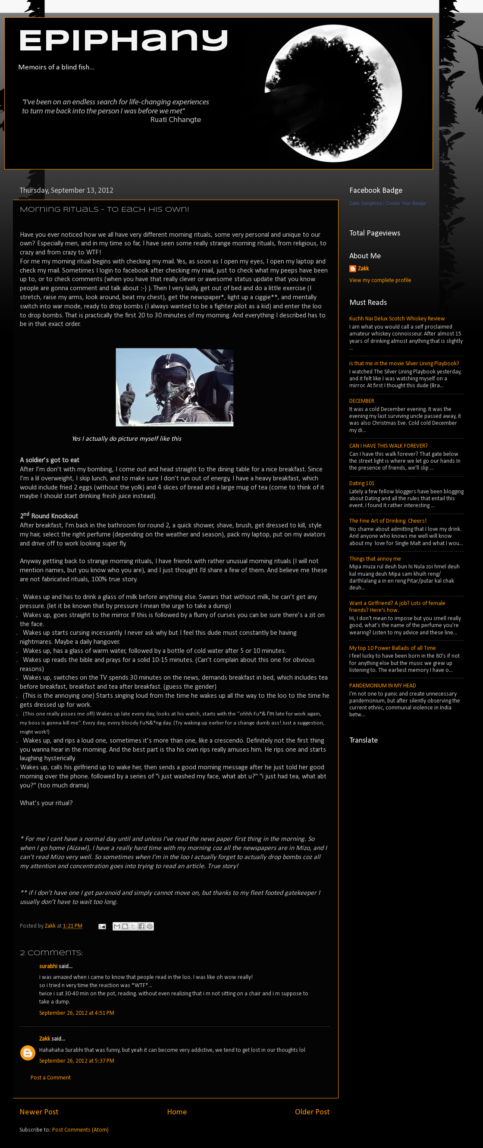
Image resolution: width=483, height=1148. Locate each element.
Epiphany (123, 42)
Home (177, 1112)
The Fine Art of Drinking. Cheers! (388, 521)
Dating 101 (362, 483)
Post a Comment (51, 1078)
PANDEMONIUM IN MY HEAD (382, 686)
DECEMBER (361, 401)
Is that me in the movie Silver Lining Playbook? (404, 364)
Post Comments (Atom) (80, 1130)
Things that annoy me (375, 559)
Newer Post (39, 1112)
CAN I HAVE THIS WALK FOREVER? (388, 446)
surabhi (48, 966)
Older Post (312, 1112)
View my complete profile (380, 280)
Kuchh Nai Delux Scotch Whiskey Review (397, 319)
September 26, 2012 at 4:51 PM (76, 1013)
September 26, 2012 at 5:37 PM (76, 1061)
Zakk (44, 1039)
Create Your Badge (406, 203)
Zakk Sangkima (365, 203)
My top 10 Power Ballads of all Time (392, 648)
